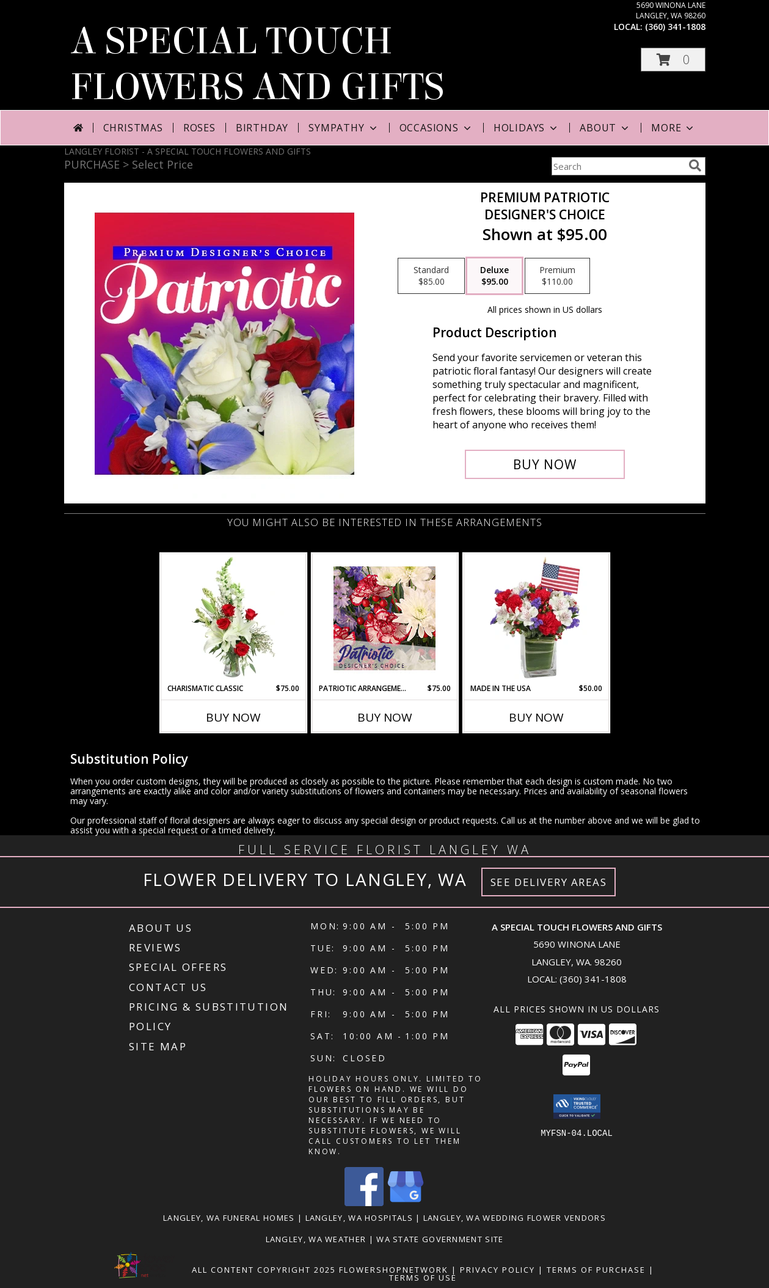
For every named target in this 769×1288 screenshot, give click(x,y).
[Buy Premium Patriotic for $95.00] (545, 464)
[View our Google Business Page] (405, 1203)
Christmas (133, 127)
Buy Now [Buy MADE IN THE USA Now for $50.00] (536, 717)
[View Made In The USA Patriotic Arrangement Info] (536, 618)
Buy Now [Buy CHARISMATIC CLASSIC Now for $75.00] (233, 717)
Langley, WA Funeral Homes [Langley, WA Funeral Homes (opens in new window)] (229, 1217)
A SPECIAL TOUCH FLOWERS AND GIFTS (257, 64)
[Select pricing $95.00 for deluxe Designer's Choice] (494, 276)
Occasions (436, 127)
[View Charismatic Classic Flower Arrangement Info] (233, 618)
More (673, 127)
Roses (199, 127)
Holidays (526, 127)
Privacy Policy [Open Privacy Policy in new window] (497, 1269)
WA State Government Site (439, 1239)
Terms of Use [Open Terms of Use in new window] (423, 1277)
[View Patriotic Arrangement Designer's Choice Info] (384, 618)
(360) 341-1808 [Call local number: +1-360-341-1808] (675, 26)
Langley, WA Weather (316, 1239)
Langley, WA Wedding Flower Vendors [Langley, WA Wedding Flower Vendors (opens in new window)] (514, 1217)
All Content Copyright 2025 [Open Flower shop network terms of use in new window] (264, 1269)
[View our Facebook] (364, 1203)
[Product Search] (617, 166)
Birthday (262, 127)
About (605, 127)
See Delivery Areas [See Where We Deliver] (548, 882)
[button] (673, 59)
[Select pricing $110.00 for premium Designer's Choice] (557, 276)
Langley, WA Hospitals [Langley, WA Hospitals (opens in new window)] (359, 1217)
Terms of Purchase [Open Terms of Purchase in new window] (596, 1269)
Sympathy (343, 127)
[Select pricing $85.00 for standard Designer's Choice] (431, 276)
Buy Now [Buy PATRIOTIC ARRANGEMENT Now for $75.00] (384, 717)
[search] (695, 165)
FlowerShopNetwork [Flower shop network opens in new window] (393, 1269)
